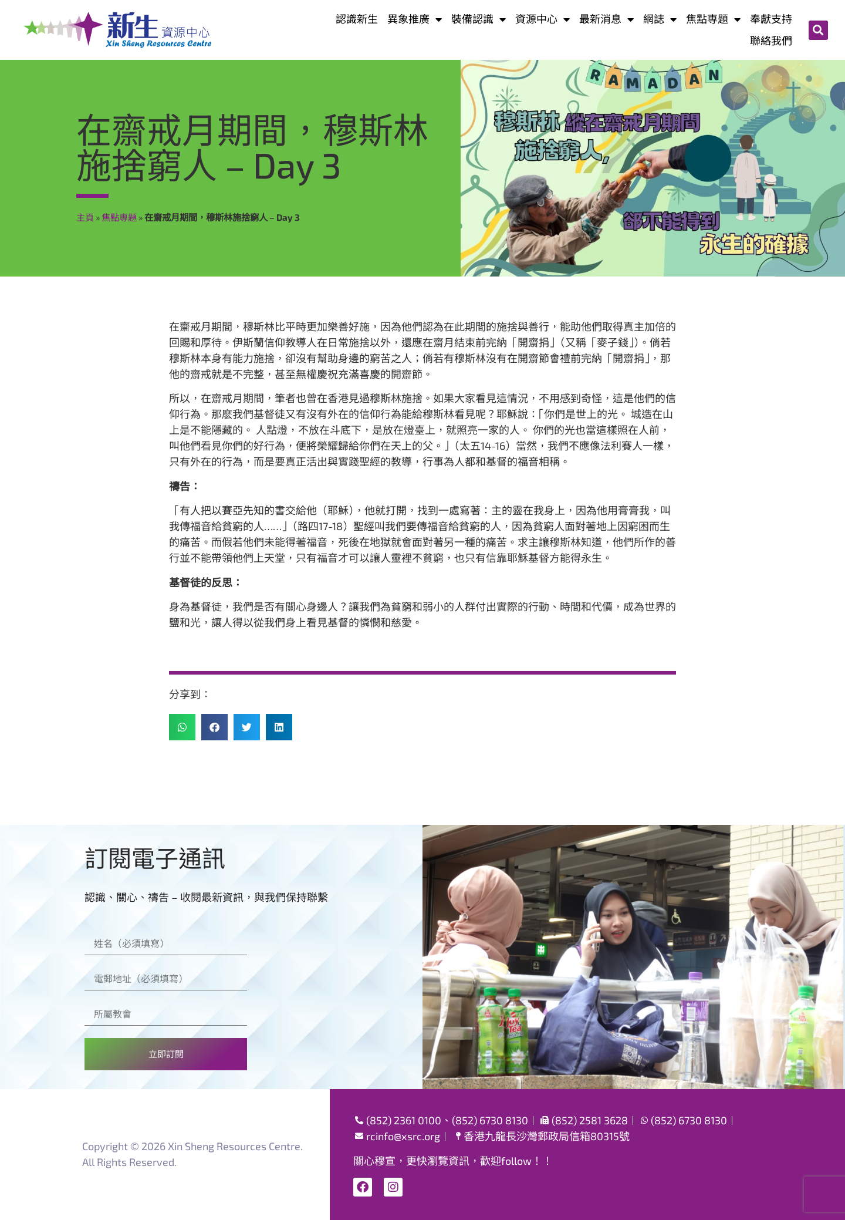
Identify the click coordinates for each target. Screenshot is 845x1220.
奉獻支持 (771, 18)
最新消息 (606, 19)
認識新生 (357, 18)
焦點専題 (713, 19)
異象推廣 (414, 19)
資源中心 (542, 19)
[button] (818, 30)
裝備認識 (478, 19)
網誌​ (660, 19)
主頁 (85, 217)
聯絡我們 (771, 40)
